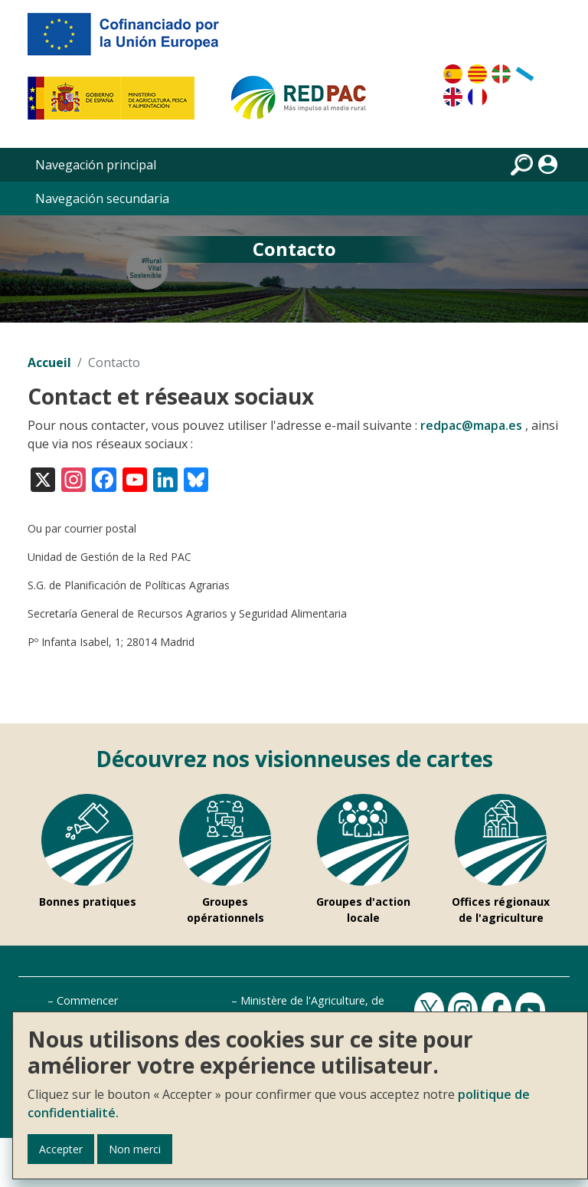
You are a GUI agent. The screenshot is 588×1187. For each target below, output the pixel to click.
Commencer (87, 1000)
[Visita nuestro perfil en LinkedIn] (165, 478)
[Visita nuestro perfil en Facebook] (104, 478)
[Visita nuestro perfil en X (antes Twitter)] (43, 478)
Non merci (135, 1149)
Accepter (61, 1149)
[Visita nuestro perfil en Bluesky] (196, 478)
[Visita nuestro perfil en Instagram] (73, 478)
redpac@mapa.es (471, 425)
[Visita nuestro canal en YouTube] (134, 478)
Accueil (49, 362)
